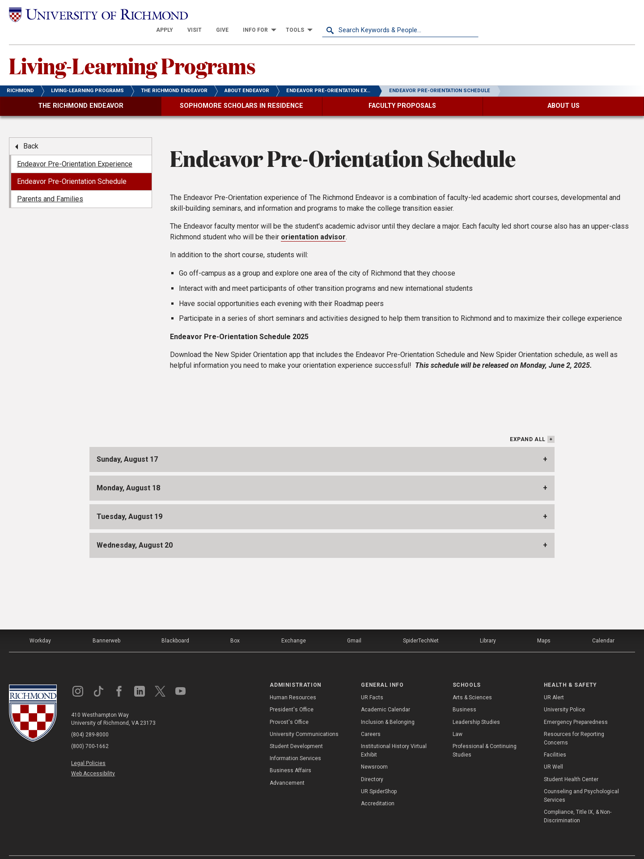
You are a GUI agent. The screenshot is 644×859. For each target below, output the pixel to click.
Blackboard (175, 625)
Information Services (295, 743)
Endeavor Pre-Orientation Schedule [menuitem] (72, 166)
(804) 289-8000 (90, 719)
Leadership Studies (476, 706)
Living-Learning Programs (132, 50)
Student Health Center (571, 763)
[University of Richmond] (87, 14)
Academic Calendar (385, 694)
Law (457, 718)
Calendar (603, 625)
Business (464, 694)
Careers (371, 718)
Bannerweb (106, 625)
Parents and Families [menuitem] (50, 183)
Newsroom (374, 751)
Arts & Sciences (472, 682)
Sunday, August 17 (127, 443)
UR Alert (554, 682)
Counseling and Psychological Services (581, 779)
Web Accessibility (93, 758)
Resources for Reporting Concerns (574, 722)
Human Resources (293, 682)
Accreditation (377, 788)
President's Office (292, 694)
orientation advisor (313, 221)
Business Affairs (290, 755)
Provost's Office (289, 706)
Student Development (296, 730)
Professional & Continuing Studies (485, 734)
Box (235, 625)
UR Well (553, 751)
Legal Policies (88, 747)
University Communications (304, 718)
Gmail (354, 625)
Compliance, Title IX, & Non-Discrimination (577, 800)
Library (488, 625)
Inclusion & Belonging (388, 706)
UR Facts (372, 682)
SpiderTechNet (421, 625)
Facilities (555, 739)
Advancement (287, 767)
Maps (544, 625)
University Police (564, 694)
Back (30, 130)
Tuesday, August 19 (129, 501)
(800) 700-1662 (90, 730)
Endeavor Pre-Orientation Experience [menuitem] (74, 148)
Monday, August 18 (128, 472)
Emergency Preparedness (576, 706)
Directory (372, 763)
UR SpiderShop (379, 775)
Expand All (528, 424)
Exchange (293, 625)
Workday (40, 625)
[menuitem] (321, 14)
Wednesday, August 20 (135, 529)
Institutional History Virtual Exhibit (394, 734)
